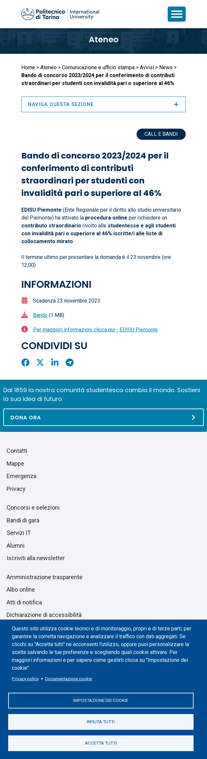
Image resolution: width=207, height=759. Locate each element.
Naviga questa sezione (103, 104)
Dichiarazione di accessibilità (44, 614)
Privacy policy (25, 678)
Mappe (15, 463)
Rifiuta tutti (101, 721)
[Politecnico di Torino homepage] (60, 14)
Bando (40, 315)
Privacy (16, 488)
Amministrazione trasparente (45, 577)
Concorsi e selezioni (33, 507)
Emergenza (21, 476)
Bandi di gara (23, 520)
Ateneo (104, 39)
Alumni (16, 545)
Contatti (17, 450)
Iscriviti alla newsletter (36, 558)
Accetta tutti (101, 743)
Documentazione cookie (68, 678)
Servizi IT (19, 532)
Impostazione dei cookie (100, 700)
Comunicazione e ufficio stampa (98, 67)
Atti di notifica (24, 602)
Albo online (21, 589)
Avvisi (147, 67)
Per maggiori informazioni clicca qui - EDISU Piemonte (95, 330)
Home (28, 67)
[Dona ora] (103, 417)
